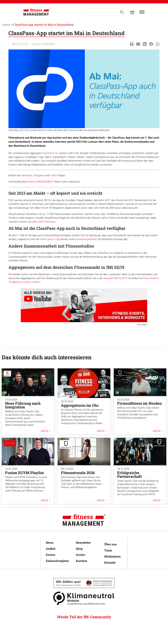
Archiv (80, 555)
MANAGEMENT (45, 181)
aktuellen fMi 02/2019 (115, 278)
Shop (79, 549)
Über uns (110, 544)
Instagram (38, 175)
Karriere (81, 561)
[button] (132, 44)
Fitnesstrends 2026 (78, 472)
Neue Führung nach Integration (23, 405)
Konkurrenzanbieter (86, 239)
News (50, 543)
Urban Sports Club (50, 239)
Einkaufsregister (57, 561)
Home (6, 25)
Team (108, 550)
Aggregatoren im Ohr (80, 405)
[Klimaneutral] (84, 583)
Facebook (26, 175)
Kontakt (110, 562)
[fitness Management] (36, 12)
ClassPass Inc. (51, 153)
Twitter (54, 175)
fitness (32, 181)
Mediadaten (112, 556)
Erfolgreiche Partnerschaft (129, 474)
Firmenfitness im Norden (139, 403)
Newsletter (83, 543)
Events (50, 555)
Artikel (50, 549)
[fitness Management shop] (132, 12)
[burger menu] (142, 12)
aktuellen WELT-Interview (41, 221)
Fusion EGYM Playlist (24, 472)
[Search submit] (122, 12)
